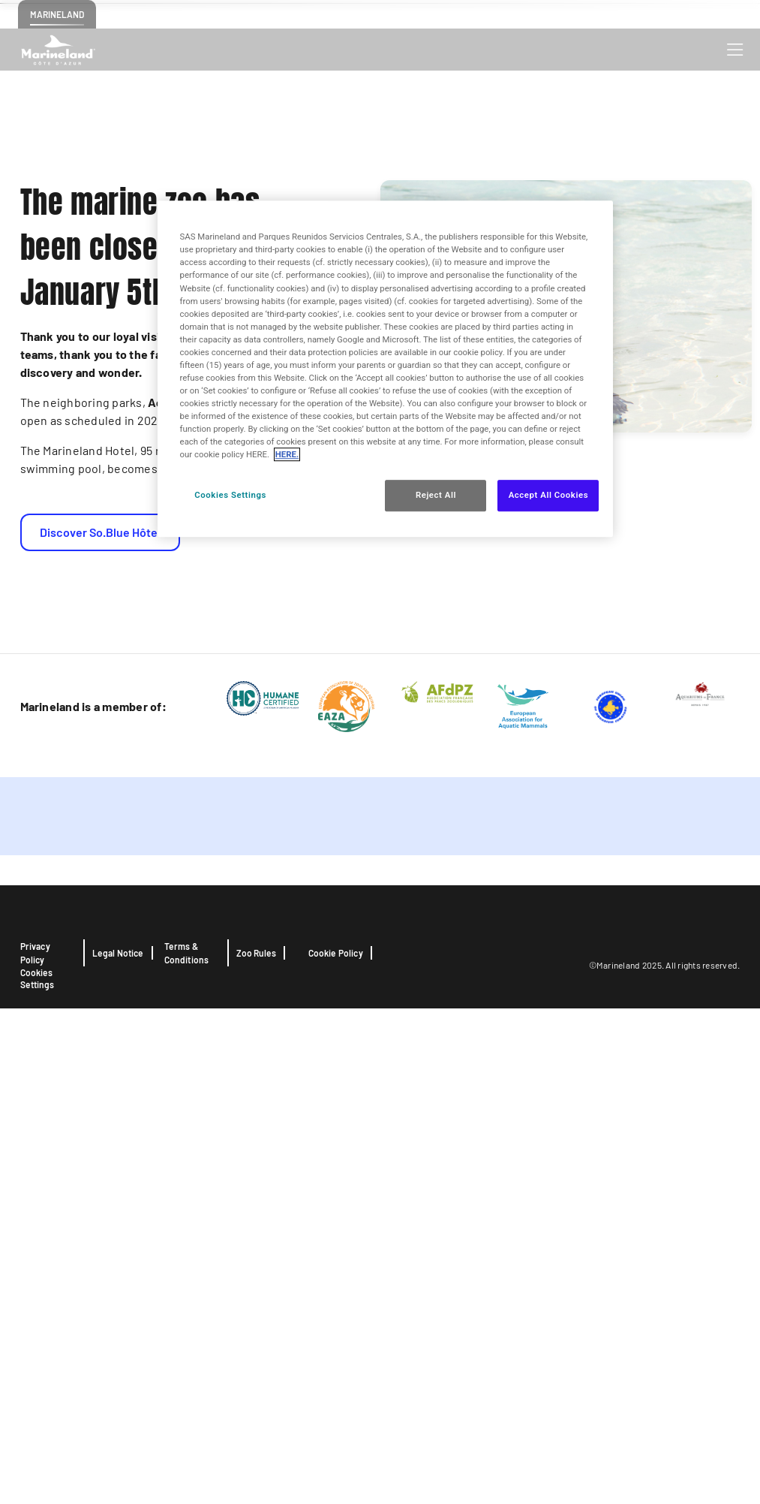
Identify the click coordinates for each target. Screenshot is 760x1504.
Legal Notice (118, 1448)
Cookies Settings (37, 1474)
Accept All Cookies (548, 495)
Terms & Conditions (186, 1448)
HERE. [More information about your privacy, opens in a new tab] (287, 455)
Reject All (436, 495)
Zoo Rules (256, 1448)
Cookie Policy (335, 1448)
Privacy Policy (35, 1448)
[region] (386, 369)
